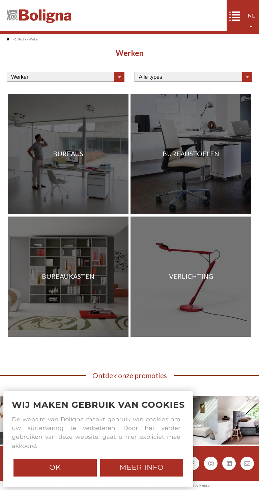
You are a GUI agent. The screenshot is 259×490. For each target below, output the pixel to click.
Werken (34, 39)
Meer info (142, 467)
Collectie (20, 39)
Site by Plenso (199, 485)
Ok (55, 467)
